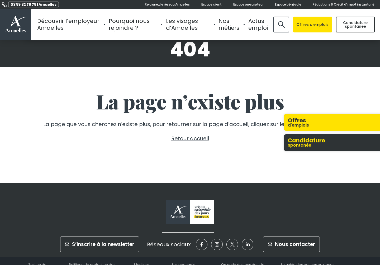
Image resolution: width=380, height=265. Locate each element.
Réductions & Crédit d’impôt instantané (343, 4)
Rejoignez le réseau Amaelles (167, 4)
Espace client (211, 4)
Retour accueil (190, 138)
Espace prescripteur (248, 4)
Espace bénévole (288, 4)
